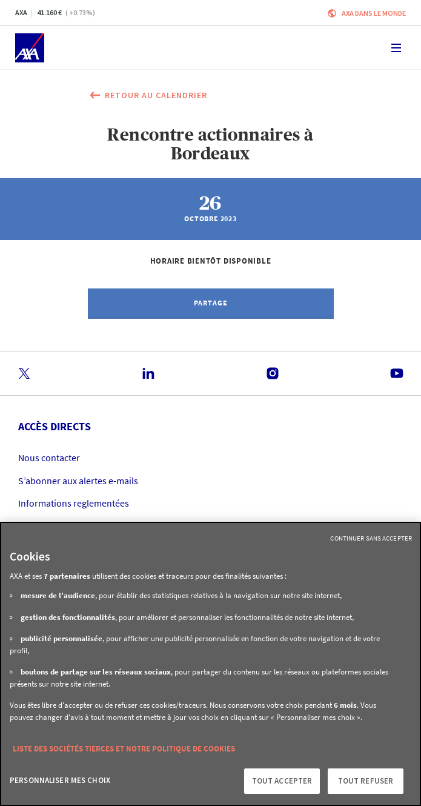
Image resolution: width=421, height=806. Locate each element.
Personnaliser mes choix (60, 780)
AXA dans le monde (374, 13)
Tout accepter (282, 781)
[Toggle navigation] (396, 48)
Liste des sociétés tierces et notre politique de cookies (124, 749)
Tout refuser (366, 781)
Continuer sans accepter (371, 538)
